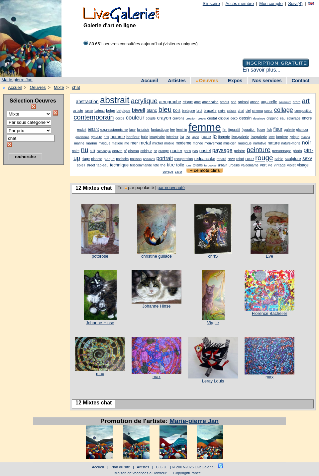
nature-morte (290, 143)
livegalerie (259, 137)
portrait (164, 158)
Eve (269, 256)
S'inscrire (211, 3)
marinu (91, 143)
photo (297, 151)
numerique (104, 151)
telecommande (141, 165)
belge (110, 111)
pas (195, 151)
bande (89, 111)
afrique (188, 102)
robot (240, 159)
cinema (257, 111)
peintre (239, 151)
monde (198, 143)
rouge (264, 157)
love (271, 137)
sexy (307, 158)
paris (187, 151)
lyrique (294, 137)
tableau (102, 165)
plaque (109, 159)
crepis (202, 118)
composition (303, 111)
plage (86, 159)
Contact (301, 80)
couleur (135, 118)
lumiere (282, 137)
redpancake (204, 158)
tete (156, 165)
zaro (178, 171)
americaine (210, 102)
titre (171, 164)
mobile (169, 143)
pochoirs (122, 159)
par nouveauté (171, 187)
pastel (205, 150)
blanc (152, 110)
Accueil (149, 80)
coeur (268, 111)
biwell (138, 110)
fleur (277, 129)
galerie (289, 129)
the (162, 165)
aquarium (285, 102)
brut (199, 111)
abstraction (87, 101)
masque (104, 143)
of (125, 151)
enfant (93, 129)
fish (269, 129)
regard (221, 159)
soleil (81, 165)
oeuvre (117, 151)
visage (303, 165)
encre (307, 118)
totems (198, 165)
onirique (146, 151)
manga (305, 137)
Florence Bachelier (269, 313)
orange (164, 151)
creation (191, 118)
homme (117, 136)
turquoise (210, 165)
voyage (167, 171)
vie (270, 165)
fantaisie (143, 129)
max (100, 373)
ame (197, 102)
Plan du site (120, 467)
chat (76, 87)
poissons (149, 159)
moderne (183, 143)
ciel (248, 111)
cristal (212, 118)
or (155, 151)
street (91, 165)
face (132, 129)
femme (204, 127)
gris (106, 137)
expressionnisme (114, 129)
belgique (124, 111)
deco (234, 118)
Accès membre (239, 3)
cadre (222, 111)
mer (134, 142)
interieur (172, 137)
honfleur (133, 137)
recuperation (183, 159)
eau (282, 118)
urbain (222, 165)
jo (215, 136)
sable (278, 159)
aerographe (170, 101)
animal (243, 102)
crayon (164, 117)
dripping (272, 118)
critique (223, 118)
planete (96, 159)
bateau (99, 111)
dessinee (259, 118)
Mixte (59, 87)
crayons (178, 118)
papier (176, 150)
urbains (234, 165)
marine (79, 143)
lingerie (224, 137)
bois (176, 110)
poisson (135, 159)
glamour (302, 129)
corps (119, 118)
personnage (281, 151)
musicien (229, 143)
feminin (181, 129)
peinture (258, 149)
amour (224, 102)
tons (188, 165)
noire (75, 151)
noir (306, 142)
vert (263, 165)
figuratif (234, 129)
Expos (235, 80)
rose (249, 158)
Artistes (177, 80)
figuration (248, 129)
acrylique (144, 101)
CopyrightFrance (187, 473)
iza (187, 137)
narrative (259, 143)
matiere (117, 143)
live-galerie (240, 137)
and (234, 102)
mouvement (213, 143)
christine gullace (156, 256)
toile (180, 164)
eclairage (293, 118)
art (306, 101)
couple (151, 118)
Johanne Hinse (100, 322)
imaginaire (157, 137)
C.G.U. (161, 467)
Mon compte (270, 3)
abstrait (115, 100)
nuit (92, 151)
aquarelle (269, 102)
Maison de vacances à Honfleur (141, 473)
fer (224, 129)
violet (291, 165)
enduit (81, 129)
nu (84, 149)
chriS (213, 256)
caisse (231, 111)
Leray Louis (213, 380)
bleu (165, 109)
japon (195, 137)
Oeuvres (207, 80)
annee (255, 102)
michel (157, 143)
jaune (205, 136)
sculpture (293, 158)
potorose (100, 256)
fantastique (160, 129)
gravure (96, 137)
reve (231, 159)
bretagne (188, 111)
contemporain (94, 117)
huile (144, 137)
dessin (245, 118)
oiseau (133, 151)
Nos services (267, 80)
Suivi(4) (295, 3)
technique (119, 164)
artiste (78, 111)
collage (283, 110)
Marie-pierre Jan (17, 79)
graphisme (82, 137)
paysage (222, 150)
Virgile (213, 322)
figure (261, 129)
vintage (279, 165)
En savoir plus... (261, 70)
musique (245, 143)
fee (172, 129)
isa (182, 137)
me (126, 143)
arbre (296, 102)
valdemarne (250, 165)
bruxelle (210, 111)
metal (145, 142)
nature (273, 142)
